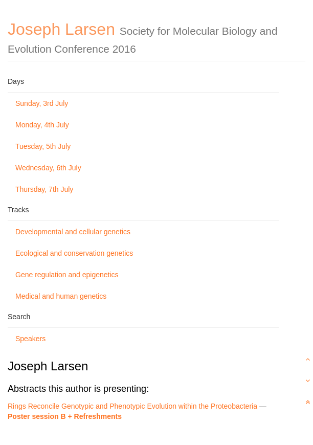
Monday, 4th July (42, 125)
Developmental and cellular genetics (72, 232)
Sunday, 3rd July (41, 103)
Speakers (30, 339)
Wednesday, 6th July (48, 168)
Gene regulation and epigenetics (67, 275)
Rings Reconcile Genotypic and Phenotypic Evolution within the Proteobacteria (132, 406)
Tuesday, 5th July (43, 146)
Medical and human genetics (60, 296)
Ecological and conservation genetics (74, 253)
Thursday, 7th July (44, 189)
